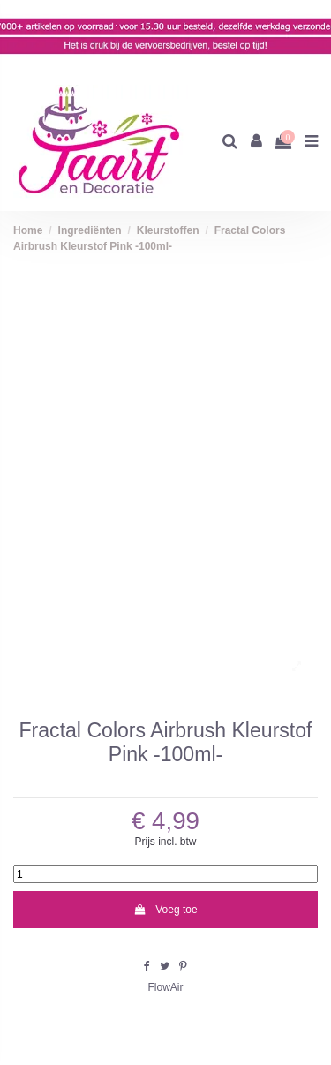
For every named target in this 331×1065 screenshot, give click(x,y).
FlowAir (165, 987)
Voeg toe (165, 909)
